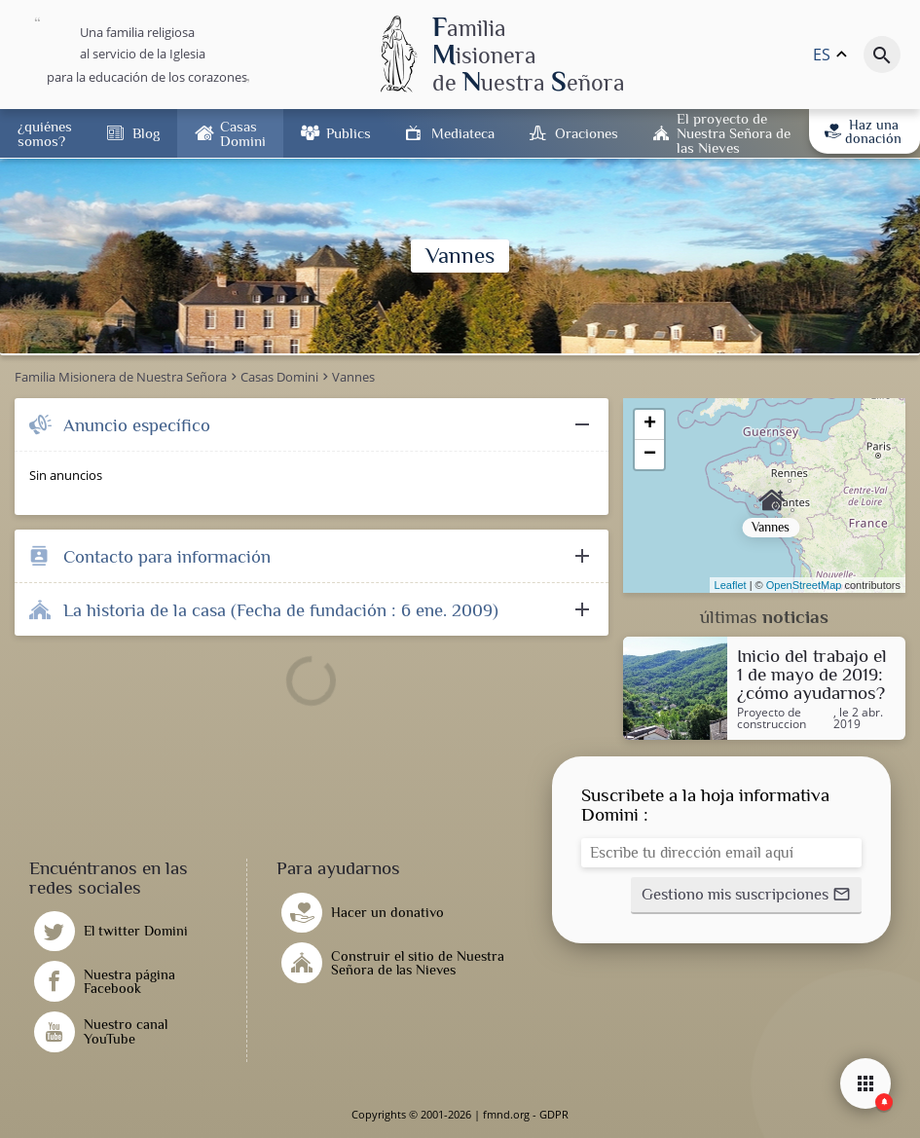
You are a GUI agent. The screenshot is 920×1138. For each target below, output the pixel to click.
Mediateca (463, 133)
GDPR (554, 1114)
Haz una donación (863, 131)
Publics (348, 133)
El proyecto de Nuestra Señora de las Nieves (734, 133)
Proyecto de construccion (771, 718)
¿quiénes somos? (45, 133)
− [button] (650, 454)
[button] (746, 895)
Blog (146, 133)
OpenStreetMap (804, 585)
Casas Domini (243, 133)
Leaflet (731, 585)
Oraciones (586, 133)
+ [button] (650, 424)
